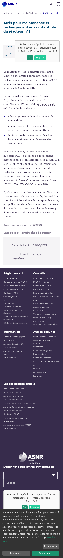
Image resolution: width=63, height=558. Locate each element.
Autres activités (44, 332)
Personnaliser (51, 546)
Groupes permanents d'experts (43, 342)
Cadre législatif (10, 297)
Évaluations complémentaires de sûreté (46, 322)
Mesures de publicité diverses (12, 311)
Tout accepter (45, 553)
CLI (34, 365)
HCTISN (36, 369)
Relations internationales (44, 337)
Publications (8, 340)
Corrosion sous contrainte (44, 314)
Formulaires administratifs (15, 418)
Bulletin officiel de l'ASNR (15, 282)
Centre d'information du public (14, 353)
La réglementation (11, 278)
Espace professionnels (19, 383)
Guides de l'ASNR (11, 293)
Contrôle (39, 273)
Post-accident (39, 354)
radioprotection (12, 176)
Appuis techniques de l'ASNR (46, 361)
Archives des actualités (13, 344)
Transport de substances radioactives (19, 403)
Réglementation (14, 273)
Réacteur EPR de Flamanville (41, 309)
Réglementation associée (15, 323)
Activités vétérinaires (12, 400)
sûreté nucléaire (46, 104)
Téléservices (8, 421)
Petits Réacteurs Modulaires (46, 297)
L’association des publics (14, 286)
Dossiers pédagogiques (14, 337)
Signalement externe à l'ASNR (17, 425)
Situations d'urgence (42, 351)
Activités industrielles (13, 396)
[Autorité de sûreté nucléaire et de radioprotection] (13, 4)
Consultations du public (14, 289)
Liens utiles (38, 376)
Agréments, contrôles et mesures (18, 407)
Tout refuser (16, 553)
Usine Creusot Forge (42, 318)
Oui (30, 58)
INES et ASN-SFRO (41, 289)
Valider (11, 483)
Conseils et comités (42, 358)
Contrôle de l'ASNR (42, 286)
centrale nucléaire (40, 72)
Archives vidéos (10, 348)
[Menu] (58, 4)
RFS (5, 300)
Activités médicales (12, 392)
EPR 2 (36, 300)
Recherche (38, 347)
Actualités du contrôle (43, 278)
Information (11, 332)
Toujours (40, 58)
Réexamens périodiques (44, 293)
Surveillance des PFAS (43, 304)
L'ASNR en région (41, 282)
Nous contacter (10, 358)
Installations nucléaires (13, 389)
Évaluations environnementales (12, 305)
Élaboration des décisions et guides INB (16, 318)
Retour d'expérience (12, 411)
